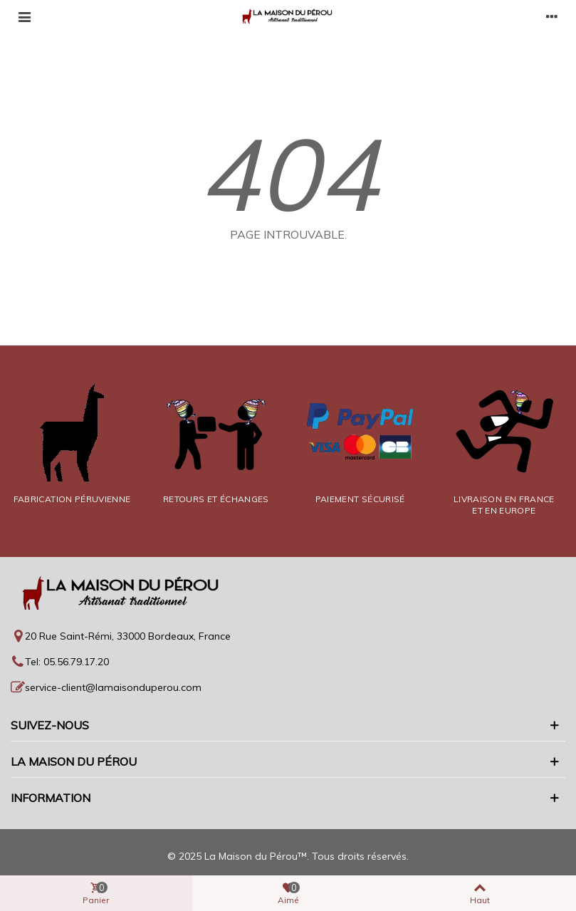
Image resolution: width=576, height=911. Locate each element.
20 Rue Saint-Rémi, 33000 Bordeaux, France (128, 636)
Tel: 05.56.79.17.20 (67, 661)
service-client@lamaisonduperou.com (113, 687)
